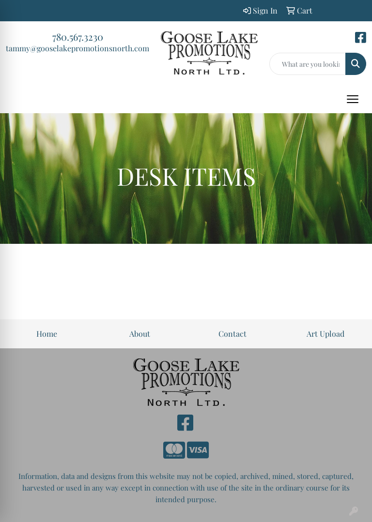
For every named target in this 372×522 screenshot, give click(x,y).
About (139, 333)
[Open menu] (352, 99)
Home (46, 333)
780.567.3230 (77, 36)
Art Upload (325, 333)
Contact (232, 333)
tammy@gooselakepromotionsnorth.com (77, 48)
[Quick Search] (307, 64)
